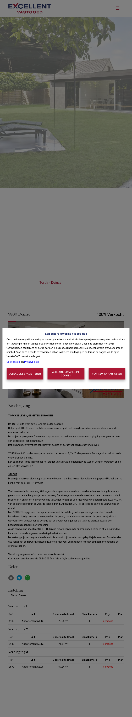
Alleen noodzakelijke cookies (66, 374)
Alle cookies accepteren (25, 373)
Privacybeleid (31, 361)
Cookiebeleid (13, 361)
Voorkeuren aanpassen (107, 373)
